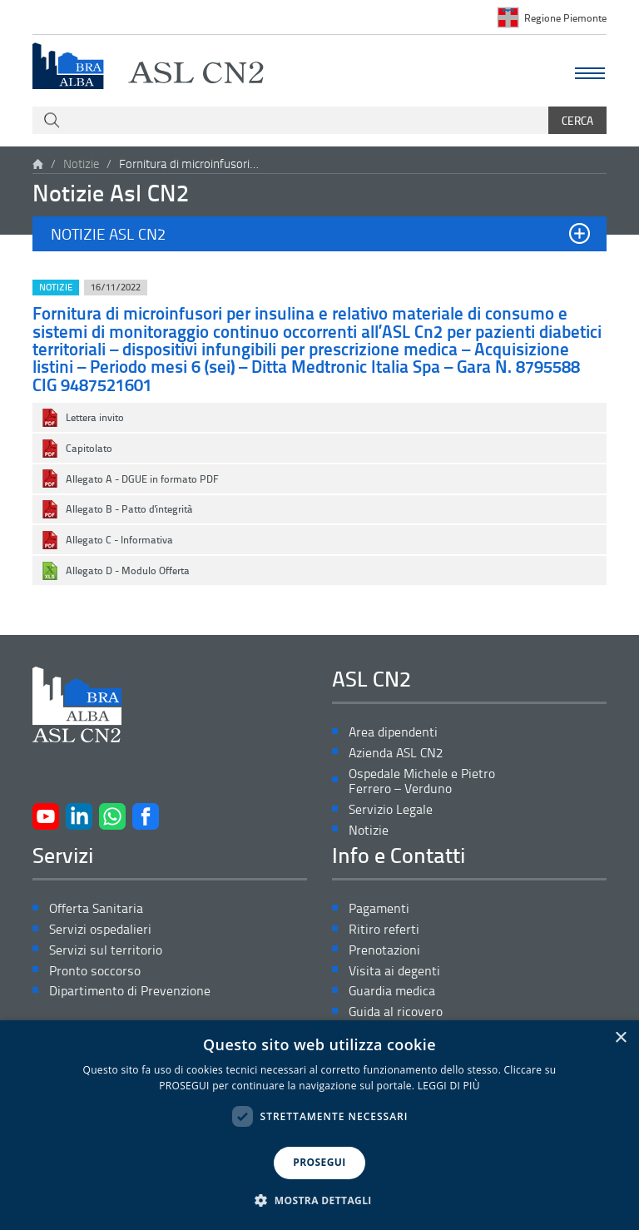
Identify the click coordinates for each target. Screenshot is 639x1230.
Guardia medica (392, 991)
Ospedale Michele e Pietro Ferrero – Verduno (422, 781)
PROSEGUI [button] (319, 1162)
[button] (319, 233)
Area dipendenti (393, 732)
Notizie (81, 163)
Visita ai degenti (394, 971)
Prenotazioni (384, 950)
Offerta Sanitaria (96, 908)
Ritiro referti (384, 929)
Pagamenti (379, 908)
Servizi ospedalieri (100, 929)
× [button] (620, 1038)
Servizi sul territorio (105, 950)
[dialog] (319, 1125)
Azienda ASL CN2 (396, 753)
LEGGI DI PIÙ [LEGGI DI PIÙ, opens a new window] (449, 1086)
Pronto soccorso (95, 971)
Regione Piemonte (565, 17)
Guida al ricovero (396, 1011)
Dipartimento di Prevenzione (130, 991)
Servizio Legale (391, 809)
